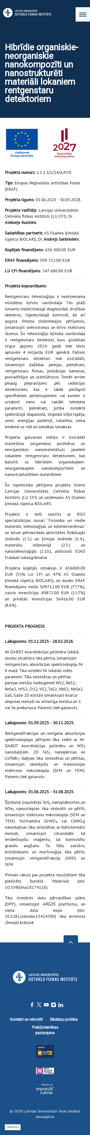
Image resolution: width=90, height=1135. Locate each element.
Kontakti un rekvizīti (26, 1019)
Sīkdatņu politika (64, 1019)
